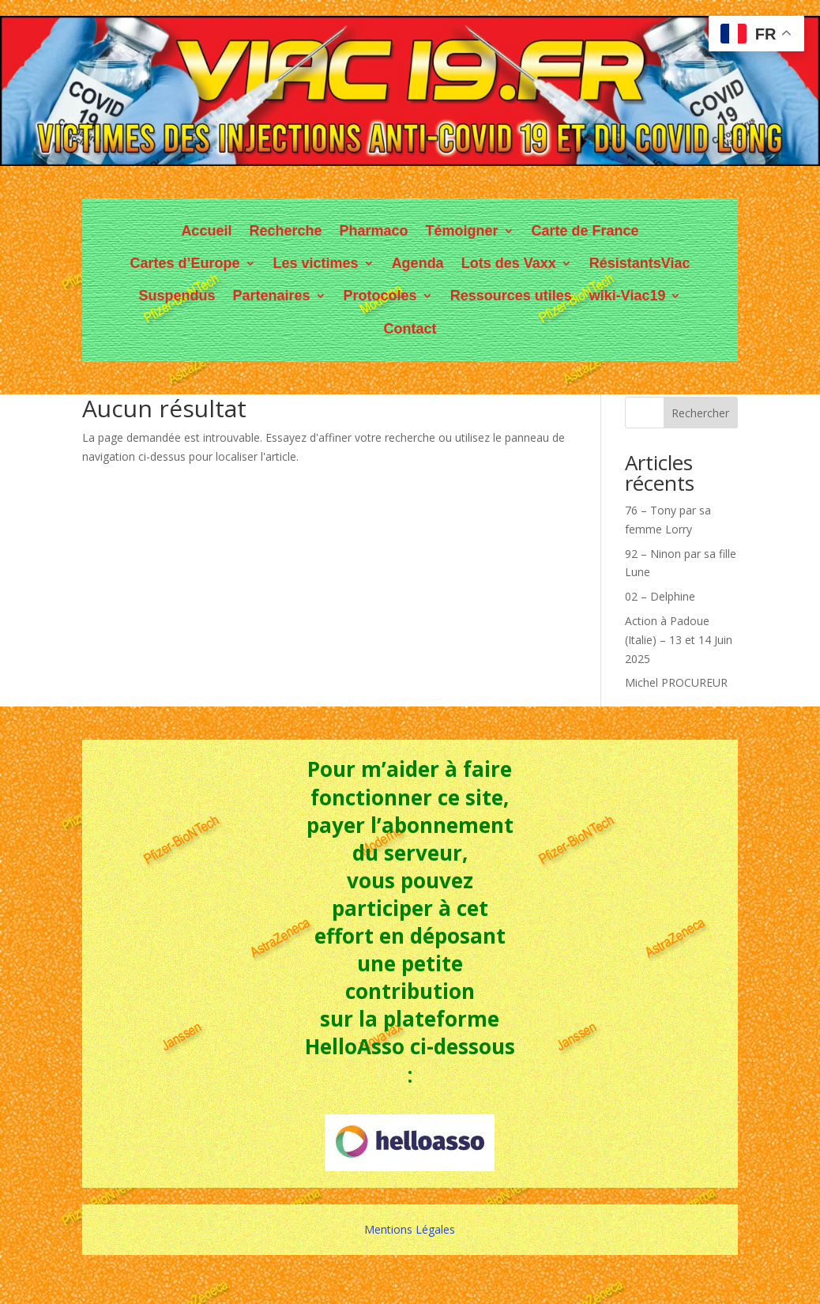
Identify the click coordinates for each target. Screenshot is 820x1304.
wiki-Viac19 (627, 295)
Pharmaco (373, 231)
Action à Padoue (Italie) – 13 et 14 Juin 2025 (678, 639)
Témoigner (462, 231)
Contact (409, 329)
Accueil (206, 231)
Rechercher (700, 412)
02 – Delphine (660, 596)
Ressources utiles (511, 295)
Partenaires (271, 295)
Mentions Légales (409, 1229)
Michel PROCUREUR (676, 682)
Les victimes (316, 263)
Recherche (285, 231)
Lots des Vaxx (508, 263)
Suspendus (177, 295)
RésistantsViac (639, 263)
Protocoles (380, 295)
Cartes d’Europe (185, 263)
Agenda (418, 263)
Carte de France (585, 231)
